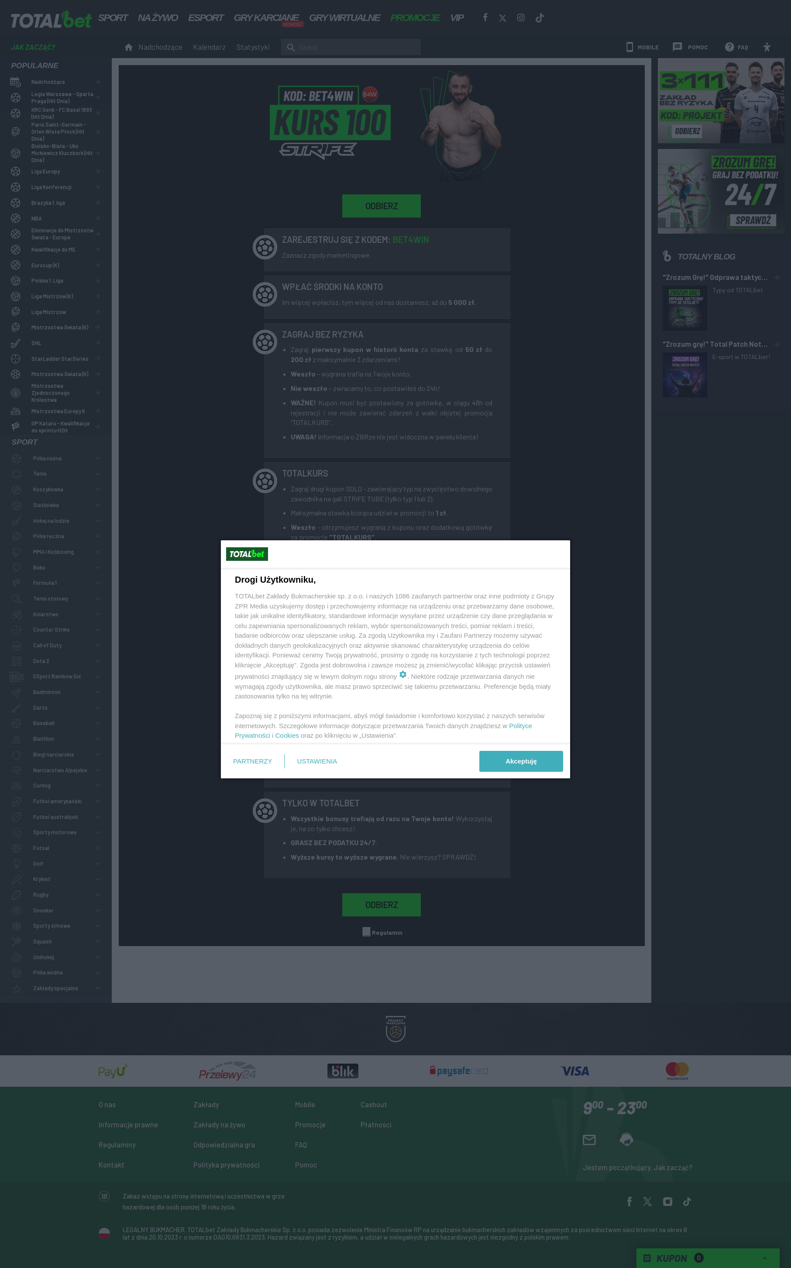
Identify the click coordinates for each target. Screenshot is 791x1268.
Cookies (287, 735)
